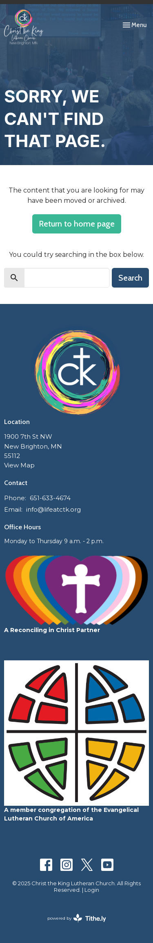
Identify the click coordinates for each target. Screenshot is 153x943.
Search (130, 278)
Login (91, 890)
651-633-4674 (50, 498)
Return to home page (77, 224)
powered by (76, 918)
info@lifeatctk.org (53, 509)
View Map (19, 465)
